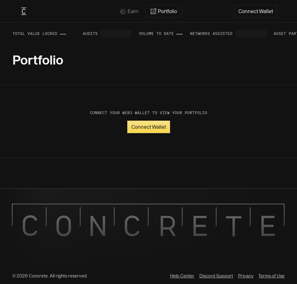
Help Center (182, 276)
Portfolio (167, 11)
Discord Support (216, 276)
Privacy (245, 276)
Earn (133, 11)
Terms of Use (271, 276)
